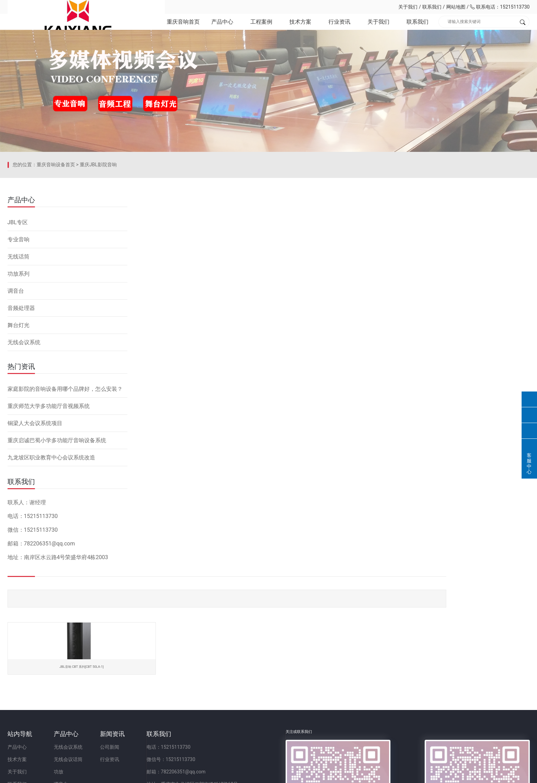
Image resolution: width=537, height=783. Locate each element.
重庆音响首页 (182, 27)
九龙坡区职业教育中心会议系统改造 (51, 537)
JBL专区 (18, 302)
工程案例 (261, 27)
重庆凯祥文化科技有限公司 (55, 7)
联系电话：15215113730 (499, 7)
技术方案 (300, 27)
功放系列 (18, 353)
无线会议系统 (24, 422)
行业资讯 (339, 27)
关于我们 (407, 7)
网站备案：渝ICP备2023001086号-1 (349, 774)
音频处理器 (21, 388)
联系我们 (431, 7)
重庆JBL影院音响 (98, 255)
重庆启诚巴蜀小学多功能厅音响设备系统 (57, 520)
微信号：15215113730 (266, 698)
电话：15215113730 (264, 686)
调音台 (16, 371)
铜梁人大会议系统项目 (35, 503)
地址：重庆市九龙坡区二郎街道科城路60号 (288, 723)
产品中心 (222, 27)
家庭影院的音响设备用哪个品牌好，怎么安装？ (65, 469)
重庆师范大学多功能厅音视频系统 (49, 486)
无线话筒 (18, 336)
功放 (90, 710)
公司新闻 (173, 686)
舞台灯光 (18, 405)
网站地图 (455, 7)
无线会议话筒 (100, 698)
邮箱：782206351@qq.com (272, 710)
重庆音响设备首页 (56, 255)
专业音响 (18, 319)
